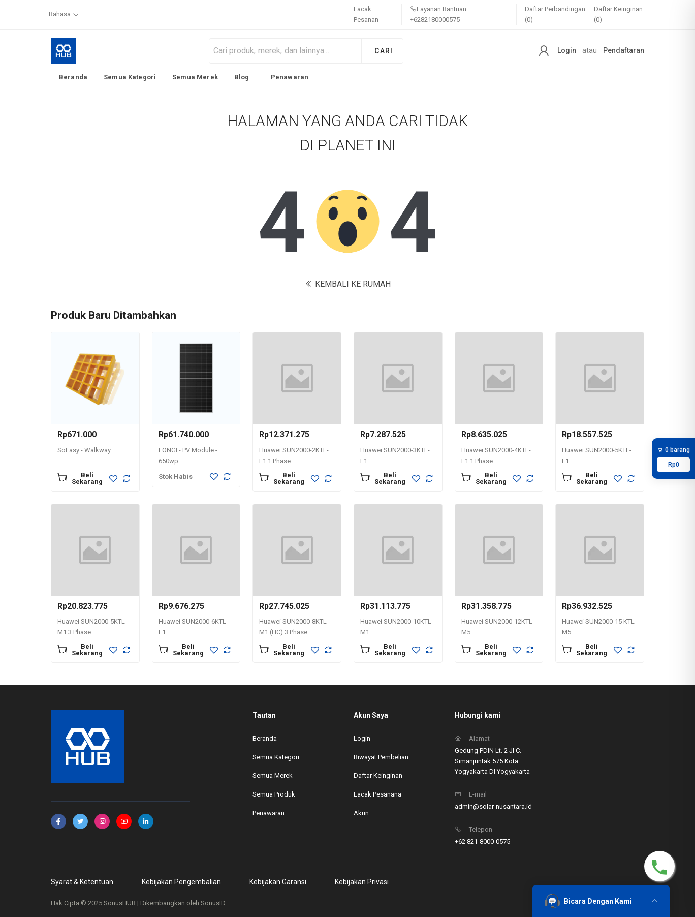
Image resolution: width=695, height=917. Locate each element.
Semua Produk (273, 794)
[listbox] (184, 77)
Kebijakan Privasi (362, 882)
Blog (241, 77)
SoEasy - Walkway (84, 450)
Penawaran (289, 77)
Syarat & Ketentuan (82, 882)
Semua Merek (195, 77)
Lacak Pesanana (377, 794)
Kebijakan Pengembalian (181, 882)
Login (566, 50)
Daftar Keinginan (378, 775)
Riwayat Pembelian (381, 757)
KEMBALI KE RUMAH (348, 284)
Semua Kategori (130, 77)
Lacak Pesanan (366, 14)
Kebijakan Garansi (277, 882)
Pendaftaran (623, 50)
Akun (361, 813)
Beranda (73, 77)
